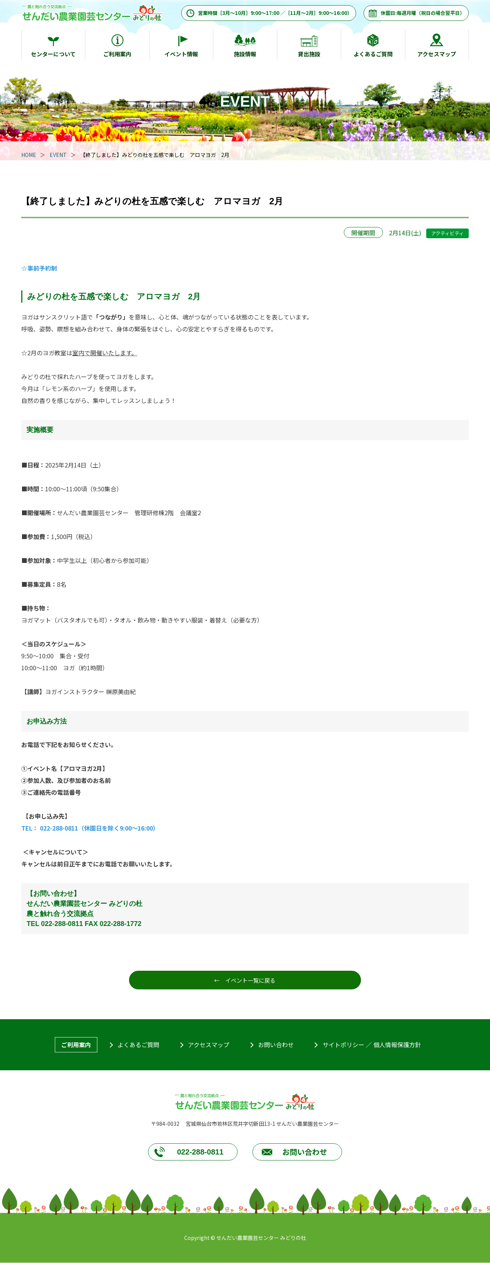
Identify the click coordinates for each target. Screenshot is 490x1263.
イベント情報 (181, 54)
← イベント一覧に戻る (245, 980)
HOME (28, 154)
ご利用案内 (117, 54)
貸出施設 (309, 54)
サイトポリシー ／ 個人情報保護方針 (372, 1044)
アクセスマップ (436, 54)
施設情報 (245, 54)
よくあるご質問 (373, 54)
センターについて (53, 54)
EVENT (58, 154)
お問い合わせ (276, 1044)
